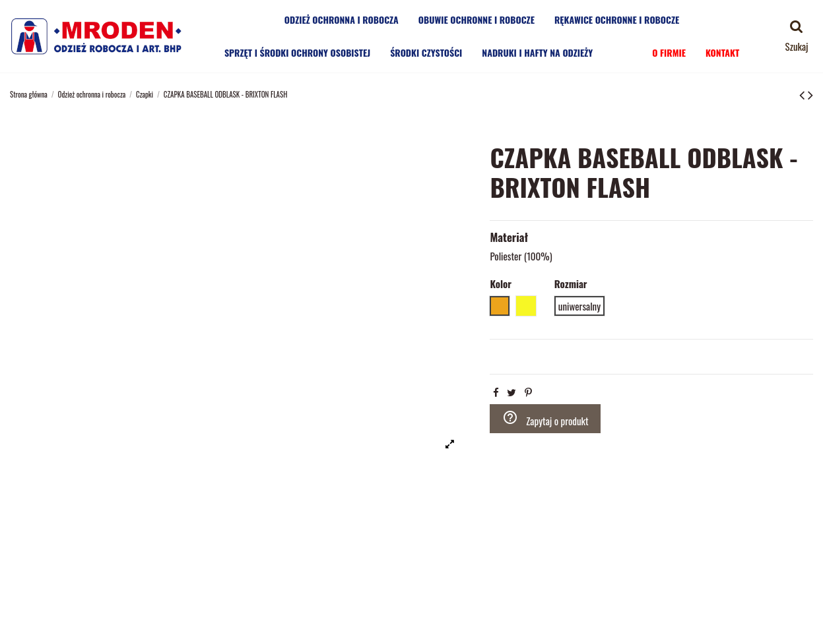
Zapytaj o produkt (545, 418)
